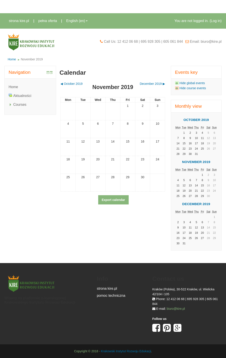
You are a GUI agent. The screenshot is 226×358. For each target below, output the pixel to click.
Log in (215, 21)
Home (12, 59)
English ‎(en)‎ (77, 21)
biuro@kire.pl (176, 308)
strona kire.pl (19, 21)
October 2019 (196, 120)
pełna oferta (47, 21)
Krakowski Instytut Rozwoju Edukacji (126, 351)
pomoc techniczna (111, 295)
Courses (19, 104)
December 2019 (196, 204)
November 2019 (32, 59)
